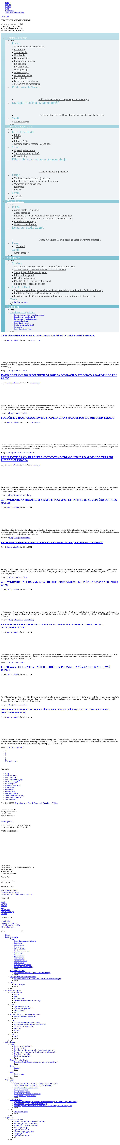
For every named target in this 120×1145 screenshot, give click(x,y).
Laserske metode (16, 992)
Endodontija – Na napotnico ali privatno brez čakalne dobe (35, 1050)
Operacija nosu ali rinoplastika (25, 941)
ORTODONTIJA (16, 1100)
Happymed (5, 16)
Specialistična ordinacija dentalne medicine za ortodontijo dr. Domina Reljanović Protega (45, 1102)
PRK (16, 996)
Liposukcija (18, 953)
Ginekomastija (19, 959)
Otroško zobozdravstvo (22, 1056)
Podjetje (4, 904)
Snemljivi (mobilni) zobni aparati (26, 1088)
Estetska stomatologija (22, 1054)
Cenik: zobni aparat (21, 1112)
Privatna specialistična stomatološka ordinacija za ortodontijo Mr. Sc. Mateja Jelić (43, 1106)
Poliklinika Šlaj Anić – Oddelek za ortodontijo (30, 1104)
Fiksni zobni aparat (7, 927)
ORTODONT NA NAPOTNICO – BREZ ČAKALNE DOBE (36, 1084)
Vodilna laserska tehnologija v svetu (27, 1022)
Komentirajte (36, 340)
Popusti (16, 1030)
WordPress (47, 803)
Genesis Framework (35, 803)
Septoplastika (19, 945)
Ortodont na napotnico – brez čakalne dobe (29, 1122)
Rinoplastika (5, 921)
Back (16, 969)
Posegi (12, 939)
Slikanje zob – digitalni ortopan (25, 1096)
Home (7, 935)
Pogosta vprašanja (7, 912)
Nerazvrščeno (10, 787)
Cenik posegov (19, 985)
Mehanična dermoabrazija (23, 967)
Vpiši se (55, 803)
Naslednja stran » (11, 761)
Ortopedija (18, 1133)
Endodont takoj (19, 662)
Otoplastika (18, 947)
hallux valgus (18, 620)
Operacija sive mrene (21, 1006)
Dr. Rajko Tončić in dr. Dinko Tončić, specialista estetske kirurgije (37, 979)
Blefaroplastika (19, 949)
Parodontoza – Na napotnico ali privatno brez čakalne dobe (35, 1052)
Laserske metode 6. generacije (25, 1016)
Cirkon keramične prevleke (10, 925)
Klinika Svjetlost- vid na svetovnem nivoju (25, 1014)
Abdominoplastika (20, 961)
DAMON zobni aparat (22, 1092)
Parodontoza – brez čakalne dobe (25, 1125)
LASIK (16, 994)
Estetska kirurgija (11, 781)
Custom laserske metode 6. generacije (27, 1000)
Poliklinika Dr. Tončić (8, 890)
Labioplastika (19, 963)
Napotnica (9, 1118)
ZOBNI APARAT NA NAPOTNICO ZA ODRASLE (32, 1086)
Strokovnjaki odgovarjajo (14, 795)
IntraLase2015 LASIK (9, 923)
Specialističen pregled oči (23, 1008)
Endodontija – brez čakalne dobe (25, 1123)
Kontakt (4, 906)
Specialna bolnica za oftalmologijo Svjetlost (16, 894)
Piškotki (4, 914)
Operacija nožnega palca (22, 1135)
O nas (3, 902)
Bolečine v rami (19, 452)
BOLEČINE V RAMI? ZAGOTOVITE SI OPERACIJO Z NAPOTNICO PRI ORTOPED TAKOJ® (57, 417)
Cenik (12, 983)
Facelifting (18, 943)
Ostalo (12, 1004)
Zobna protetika (19, 1048)
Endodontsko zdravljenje (22, 495)
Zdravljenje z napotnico (22, 538)
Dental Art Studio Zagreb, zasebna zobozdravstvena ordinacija (36, 1062)
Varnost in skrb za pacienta (23, 1026)
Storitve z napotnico (17, 1120)
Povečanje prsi (19, 955)
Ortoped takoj (30, 452)
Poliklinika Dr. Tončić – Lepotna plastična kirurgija (32, 973)
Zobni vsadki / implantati (23, 1046)
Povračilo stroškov (20, 370)
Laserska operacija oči (13, 785)
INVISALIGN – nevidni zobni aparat (27, 1094)
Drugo (12, 1020)
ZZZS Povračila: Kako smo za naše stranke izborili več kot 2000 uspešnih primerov (48, 335)
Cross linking (19, 1010)
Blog (11, 370)
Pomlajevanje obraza (21, 951)
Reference (17, 1028)
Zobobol (17, 1068)
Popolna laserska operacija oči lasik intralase (30, 1024)
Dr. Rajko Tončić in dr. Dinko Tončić (23, 977)
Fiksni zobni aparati (21, 1090)
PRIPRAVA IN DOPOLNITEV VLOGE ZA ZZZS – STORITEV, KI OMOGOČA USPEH (52, 542)
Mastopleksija (19, 957)
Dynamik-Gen (20, 803)
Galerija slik (5, 910)
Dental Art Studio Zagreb (10, 892)
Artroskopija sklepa (21, 1127)
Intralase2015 (19, 998)
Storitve (12, 1082)
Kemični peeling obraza (22, 965)
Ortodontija (9, 789)
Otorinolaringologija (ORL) (24, 1131)
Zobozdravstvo (10, 799)
